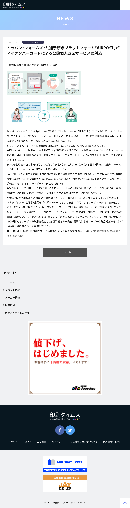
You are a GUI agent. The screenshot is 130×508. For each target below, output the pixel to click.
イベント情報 (11, 290)
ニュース (9, 282)
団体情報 (9, 305)
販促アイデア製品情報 (16, 312)
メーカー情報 (11, 297)
